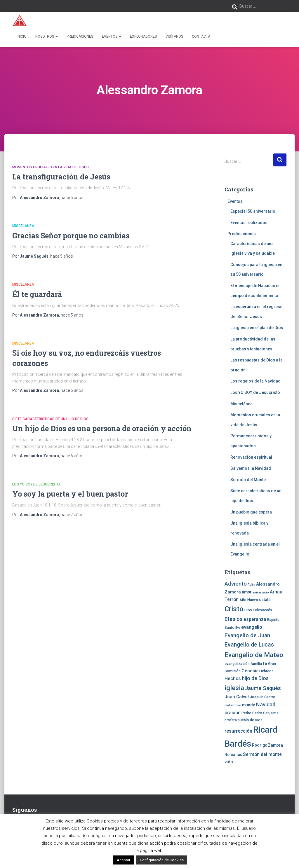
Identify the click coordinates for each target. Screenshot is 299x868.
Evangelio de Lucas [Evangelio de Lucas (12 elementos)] (249, 644)
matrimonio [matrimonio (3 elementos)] (233, 705)
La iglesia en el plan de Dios (256, 327)
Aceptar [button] (123, 860)
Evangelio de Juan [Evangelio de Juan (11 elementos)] (247, 635)
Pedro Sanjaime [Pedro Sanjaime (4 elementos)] (265, 713)
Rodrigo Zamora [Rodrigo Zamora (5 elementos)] (267, 745)
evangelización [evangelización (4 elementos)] (237, 663)
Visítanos (174, 36)
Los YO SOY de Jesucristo (36, 484)
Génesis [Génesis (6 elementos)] (249, 670)
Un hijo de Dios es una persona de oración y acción (102, 428)
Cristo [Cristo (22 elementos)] (234, 609)
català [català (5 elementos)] (265, 599)
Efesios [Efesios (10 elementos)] (234, 619)
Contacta (201, 36)
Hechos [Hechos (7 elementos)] (233, 678)
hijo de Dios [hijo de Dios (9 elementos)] (255, 678)
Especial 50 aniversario (252, 211)
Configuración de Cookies (162, 860)
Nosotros (46, 36)
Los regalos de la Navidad (255, 381)
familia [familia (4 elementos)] (256, 663)
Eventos (111, 36)
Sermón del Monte (248, 479)
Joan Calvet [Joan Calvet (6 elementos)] (237, 696)
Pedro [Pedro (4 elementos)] (246, 713)
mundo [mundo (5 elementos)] (248, 705)
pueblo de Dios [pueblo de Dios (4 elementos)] (250, 720)
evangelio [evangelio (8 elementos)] (251, 627)
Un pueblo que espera (251, 512)
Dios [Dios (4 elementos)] (248, 610)
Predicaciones (80, 36)
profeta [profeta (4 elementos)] (231, 720)
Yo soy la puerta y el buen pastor (70, 494)
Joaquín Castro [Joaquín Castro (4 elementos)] (262, 697)
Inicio (22, 36)
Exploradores (143, 36)
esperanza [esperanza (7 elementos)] (255, 619)
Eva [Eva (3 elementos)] (237, 628)
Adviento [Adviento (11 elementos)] (236, 583)
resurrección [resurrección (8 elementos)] (238, 731)
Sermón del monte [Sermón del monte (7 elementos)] (262, 754)
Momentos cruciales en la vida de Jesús (50, 167)
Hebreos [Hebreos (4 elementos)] (266, 671)
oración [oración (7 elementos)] (233, 712)
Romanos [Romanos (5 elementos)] (233, 754)
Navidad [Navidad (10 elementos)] (265, 704)
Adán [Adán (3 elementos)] (251, 584)
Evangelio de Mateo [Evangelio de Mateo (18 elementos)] (254, 655)
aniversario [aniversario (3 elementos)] (261, 592)
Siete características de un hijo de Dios (50, 419)
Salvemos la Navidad (250, 468)
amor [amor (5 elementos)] (247, 592)
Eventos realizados (248, 222)
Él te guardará (37, 294)
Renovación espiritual (251, 457)
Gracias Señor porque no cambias (70, 235)
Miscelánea (23, 226)
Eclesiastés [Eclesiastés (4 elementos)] (262, 610)
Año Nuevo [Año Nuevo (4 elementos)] (248, 600)
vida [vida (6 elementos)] (229, 761)
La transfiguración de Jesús (61, 176)
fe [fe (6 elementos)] (265, 663)
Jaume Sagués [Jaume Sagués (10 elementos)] (263, 688)
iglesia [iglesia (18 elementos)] (234, 687)
